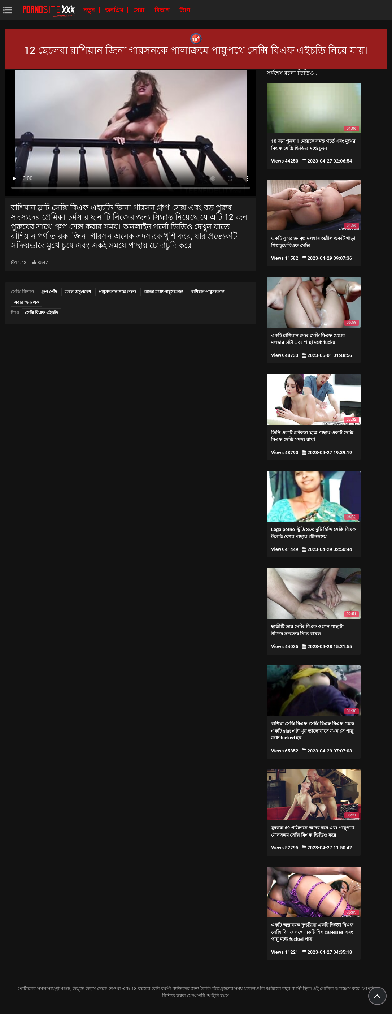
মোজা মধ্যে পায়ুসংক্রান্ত (163, 291)
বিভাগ (162, 10)
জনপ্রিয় (115, 10)
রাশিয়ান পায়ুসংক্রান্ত (207, 291)
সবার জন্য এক (26, 302)
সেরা (139, 10)
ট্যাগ (184, 10)
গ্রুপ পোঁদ (49, 291)
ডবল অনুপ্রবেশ (78, 291)
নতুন (89, 10)
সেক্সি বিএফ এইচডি (41, 312)
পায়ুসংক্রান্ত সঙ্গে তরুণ (117, 291)
